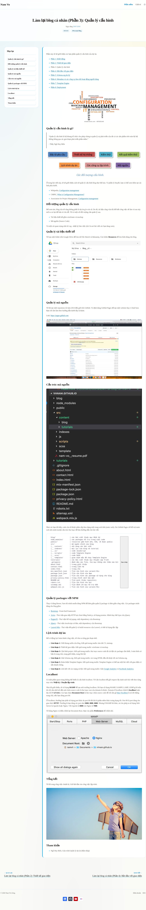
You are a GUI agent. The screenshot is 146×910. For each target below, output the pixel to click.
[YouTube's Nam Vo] (76, 899)
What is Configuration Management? (70, 194)
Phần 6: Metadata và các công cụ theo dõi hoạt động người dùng (75, 79)
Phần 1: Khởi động (58, 59)
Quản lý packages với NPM (17, 83)
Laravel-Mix (55, 627)
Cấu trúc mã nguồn (14, 79)
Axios (53, 615)
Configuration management (69, 190)
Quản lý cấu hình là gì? (16, 59)
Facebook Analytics (126, 669)
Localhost (11, 93)
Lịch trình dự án (13, 88)
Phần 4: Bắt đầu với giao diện (62, 71)
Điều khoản (137, 893)
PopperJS (54, 619)
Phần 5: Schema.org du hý (60, 75)
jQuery (53, 623)
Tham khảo (12, 103)
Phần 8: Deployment (58, 87)
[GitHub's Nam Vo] (70, 899)
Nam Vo (5, 4)
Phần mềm (128, 4)
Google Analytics (110, 669)
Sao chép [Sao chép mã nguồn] (124, 562)
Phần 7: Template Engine (60, 83)
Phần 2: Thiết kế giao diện (61, 63)
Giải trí (138, 4)
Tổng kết (11, 98)
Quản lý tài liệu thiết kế (16, 69)
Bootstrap (54, 611)
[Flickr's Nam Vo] (81, 899)
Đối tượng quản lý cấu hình (17, 64)
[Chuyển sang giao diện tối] (145, 4)
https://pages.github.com (59, 316)
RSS (144, 893)
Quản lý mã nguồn (14, 74)
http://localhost (122, 693)
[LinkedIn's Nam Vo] (65, 899)
